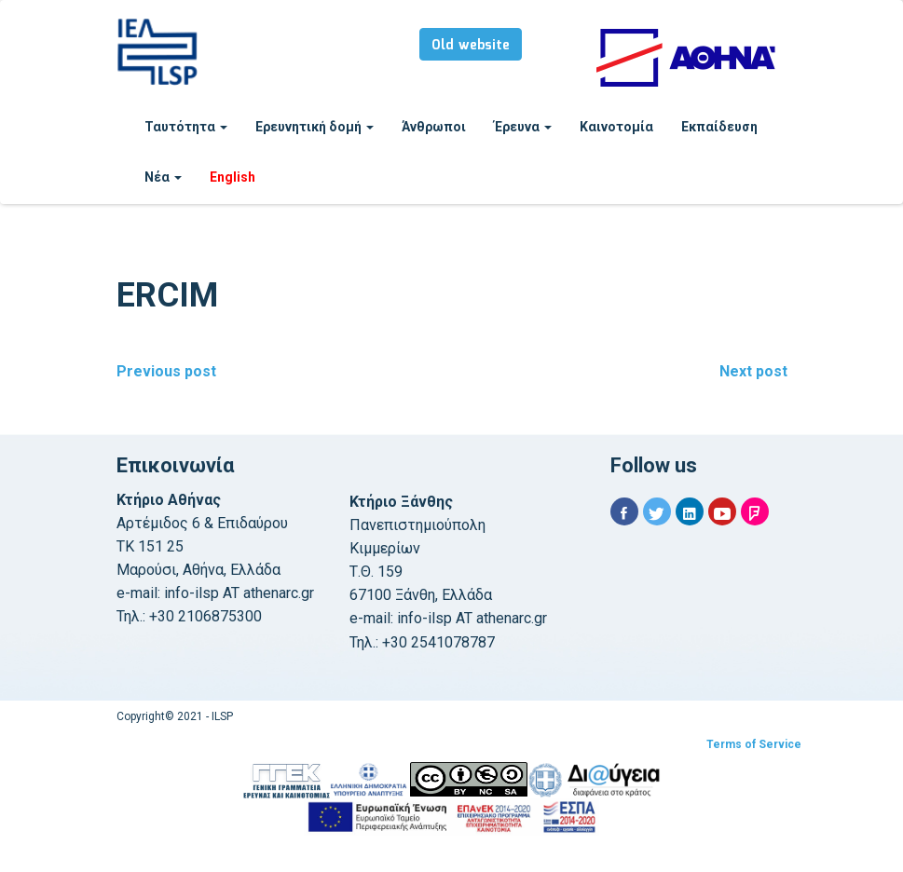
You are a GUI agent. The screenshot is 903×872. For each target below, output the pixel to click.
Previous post (166, 371)
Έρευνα (523, 126)
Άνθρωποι (434, 126)
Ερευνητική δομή (314, 126)
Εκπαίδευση (719, 126)
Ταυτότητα (185, 126)
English (232, 177)
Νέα (163, 177)
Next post (753, 371)
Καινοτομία (616, 126)
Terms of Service (753, 744)
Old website (470, 45)
